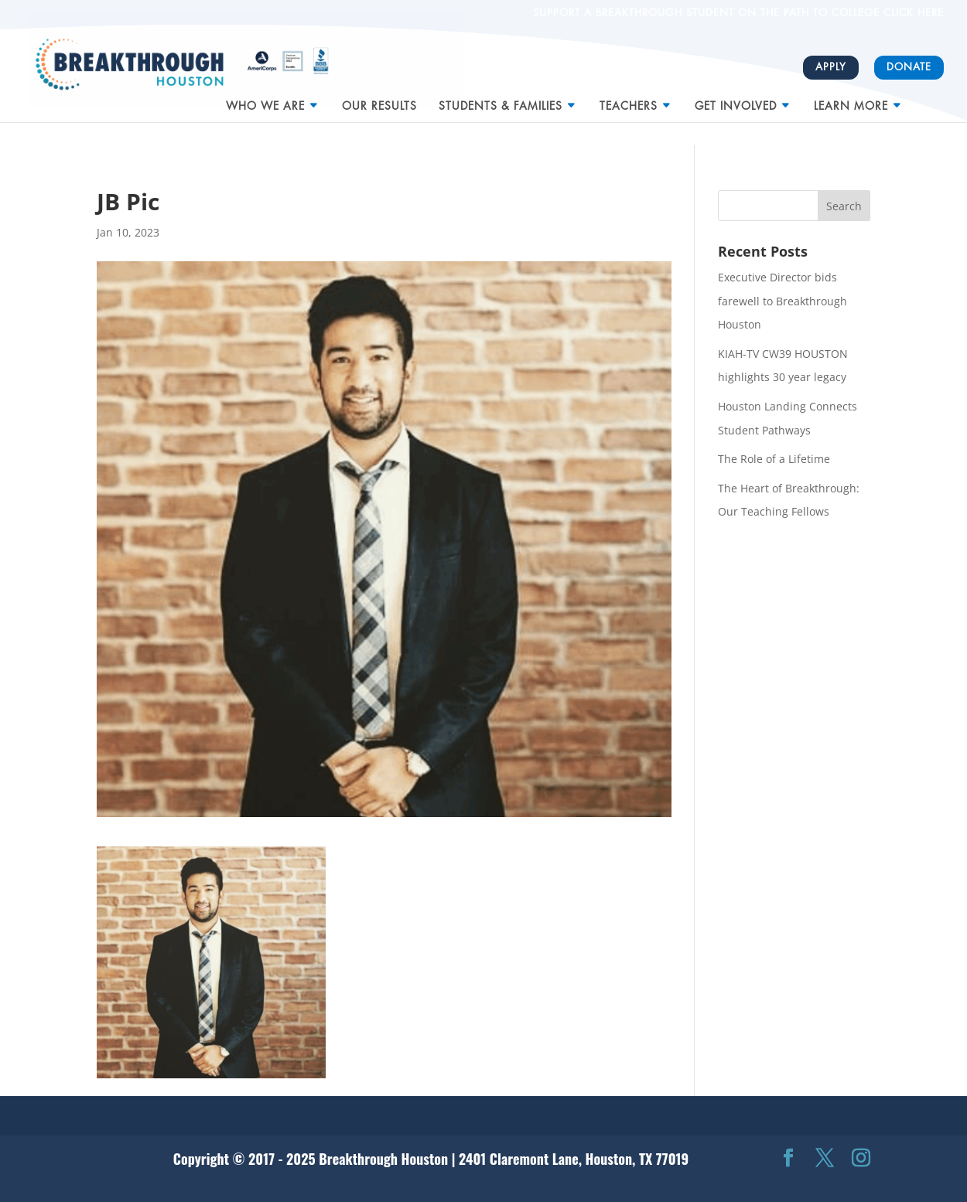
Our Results (379, 99)
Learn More (851, 99)
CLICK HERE (912, 13)
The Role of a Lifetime (774, 458)
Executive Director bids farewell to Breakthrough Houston (782, 301)
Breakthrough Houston (383, 1159)
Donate (909, 67)
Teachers (629, 99)
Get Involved (736, 99)
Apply (830, 67)
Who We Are (265, 99)
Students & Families (500, 99)
